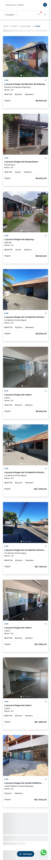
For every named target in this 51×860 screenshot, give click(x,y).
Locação (11, 14)
